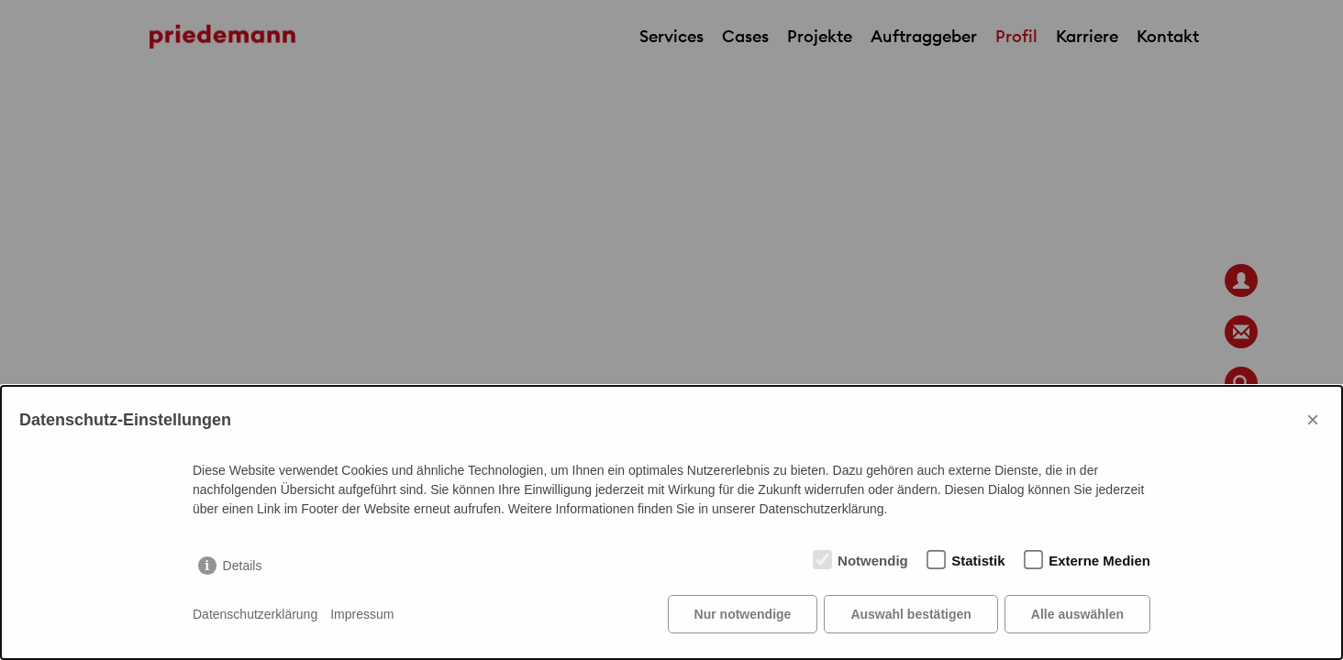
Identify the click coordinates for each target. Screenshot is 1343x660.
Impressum (362, 614)
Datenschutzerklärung (255, 614)
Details (242, 565)
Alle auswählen (1077, 614)
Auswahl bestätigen (910, 614)
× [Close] (1312, 419)
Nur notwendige (743, 614)
